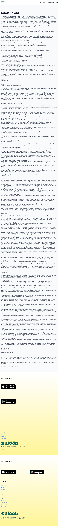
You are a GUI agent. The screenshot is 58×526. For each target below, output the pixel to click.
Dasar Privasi (4, 434)
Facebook (3, 416)
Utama (39, 2)
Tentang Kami (4, 438)
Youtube (3, 419)
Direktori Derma (51, 2)
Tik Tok (2, 421)
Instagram (3, 414)
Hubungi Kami (4, 432)
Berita (44, 2)
